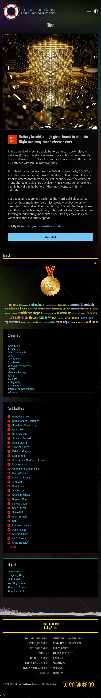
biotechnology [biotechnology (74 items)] (11, 308)
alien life (12, 379)
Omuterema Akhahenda (25, 468)
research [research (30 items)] (23, 323)
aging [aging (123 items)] (12, 305)
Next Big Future (16, 583)
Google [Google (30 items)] (14, 314)
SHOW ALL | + (12, 547)
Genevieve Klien (21, 416)
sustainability (44, 226)
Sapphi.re (53, 684)
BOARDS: (56, 653)
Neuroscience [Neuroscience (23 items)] (60, 318)
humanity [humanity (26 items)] (46, 314)
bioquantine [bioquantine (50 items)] (63, 305)
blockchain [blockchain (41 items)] (32, 309)
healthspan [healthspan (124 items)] (35, 313)
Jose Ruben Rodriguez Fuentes (29, 460)
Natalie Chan (19, 503)
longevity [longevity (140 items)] (45, 318)
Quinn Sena (18, 429)
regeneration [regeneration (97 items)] (12, 322)
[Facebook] (65, 684)
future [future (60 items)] (95, 308)
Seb (14, 520)
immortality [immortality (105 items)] (63, 313)
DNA (10, 355)
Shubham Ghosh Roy (24, 425)
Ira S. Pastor (19, 538)
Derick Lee (18, 486)
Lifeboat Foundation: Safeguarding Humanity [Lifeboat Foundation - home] (42, 11)
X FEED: (31, 648)
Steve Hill (17, 512)
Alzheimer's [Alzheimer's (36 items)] (23, 305)
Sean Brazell (19, 507)
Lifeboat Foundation (23, 684)
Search (94, 262)
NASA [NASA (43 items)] (54, 318)
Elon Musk (13, 362)
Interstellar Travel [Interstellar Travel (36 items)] (78, 314)
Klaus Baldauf (20, 473)
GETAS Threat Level (50, 626)
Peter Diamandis (17, 352)
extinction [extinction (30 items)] (87, 309)
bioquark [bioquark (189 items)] (76, 304)
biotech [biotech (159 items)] (88, 305)
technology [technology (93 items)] (62, 322)
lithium (24, 171)
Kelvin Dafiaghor (21, 451)
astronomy (14, 392)
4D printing (14, 349)
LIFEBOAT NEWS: (59, 639)
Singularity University (19, 365)
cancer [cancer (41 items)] (48, 309)
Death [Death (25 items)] (68, 309)
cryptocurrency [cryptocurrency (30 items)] (57, 309)
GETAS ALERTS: (59, 644)
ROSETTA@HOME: (30, 668)
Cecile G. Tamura (21, 477)
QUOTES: (56, 673)
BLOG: (55, 648)
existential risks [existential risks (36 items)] (77, 309)
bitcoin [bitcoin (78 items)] (23, 308)
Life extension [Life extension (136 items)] (18, 318)
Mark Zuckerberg (17, 372)
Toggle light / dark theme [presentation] (96, 11)
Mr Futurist (14, 579)
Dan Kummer (19, 464)
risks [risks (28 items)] (28, 323)
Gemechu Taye (20, 447)
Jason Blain (19, 529)
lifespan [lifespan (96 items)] (33, 318)
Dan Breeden (19, 434)
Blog (50, 25)
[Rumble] (91, 684)
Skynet (11, 368)
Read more (50, 237)
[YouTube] (84, 684)
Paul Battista (19, 442)
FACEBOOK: (29, 639)
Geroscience (14, 571)
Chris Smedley (20, 542)
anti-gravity (14, 382)
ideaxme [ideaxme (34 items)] (53, 314)
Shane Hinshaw (21, 494)
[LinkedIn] (78, 684)
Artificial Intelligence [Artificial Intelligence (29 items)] (50, 305)
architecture (14, 385)
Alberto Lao (18, 490)
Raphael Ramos (21, 499)
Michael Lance (20, 525)
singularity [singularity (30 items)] (34, 323)
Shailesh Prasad (21, 438)
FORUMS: (42, 673)
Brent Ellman (19, 516)
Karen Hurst (19, 455)
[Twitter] (71, 684)
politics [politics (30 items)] (67, 318)
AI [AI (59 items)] (17, 305)
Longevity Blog (16, 575)
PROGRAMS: (57, 663)
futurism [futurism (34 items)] (8, 314)
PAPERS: (56, 668)
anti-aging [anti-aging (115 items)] (35, 305)
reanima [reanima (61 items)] (75, 317)
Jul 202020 (12, 140)
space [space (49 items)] (41, 322)
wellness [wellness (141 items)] (92, 322)
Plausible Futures (17, 587)
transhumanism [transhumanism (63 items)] (77, 322)
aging (11, 375)
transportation (57, 226)
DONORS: (40, 653)
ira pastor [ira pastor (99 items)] (91, 313)
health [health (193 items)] (22, 313)
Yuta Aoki (17, 481)
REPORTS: (57, 658)
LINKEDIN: (31, 644)
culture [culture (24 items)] (64, 309)
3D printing (14, 345)
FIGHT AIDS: (34, 658)
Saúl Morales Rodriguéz (26, 226)
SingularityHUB (16, 591)
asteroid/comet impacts (21, 388)
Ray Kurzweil (15, 359)
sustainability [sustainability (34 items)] (50, 323)
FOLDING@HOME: (31, 663)
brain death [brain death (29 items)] (41, 309)
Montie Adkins (20, 534)
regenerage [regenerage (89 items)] (86, 318)
